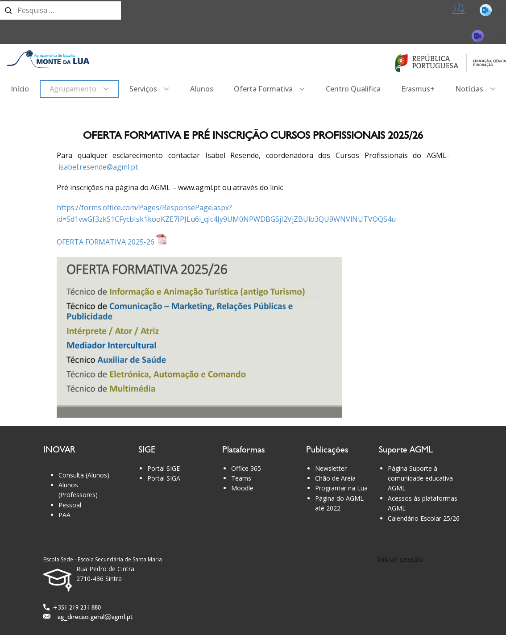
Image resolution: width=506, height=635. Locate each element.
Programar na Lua (341, 488)
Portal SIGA (163, 478)
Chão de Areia (335, 478)
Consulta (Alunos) (83, 475)
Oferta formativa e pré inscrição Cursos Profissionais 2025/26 (253, 135)
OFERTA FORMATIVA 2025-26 (112, 242)
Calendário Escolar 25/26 (424, 518)
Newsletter (331, 468)
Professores (479, 10)
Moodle (242, 488)
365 (493, 10)
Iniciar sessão (400, 559)
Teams (489, 36)
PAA (64, 514)
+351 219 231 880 (72, 607)
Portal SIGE (163, 468)
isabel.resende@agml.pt (98, 167)
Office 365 (246, 468)
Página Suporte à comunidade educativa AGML (420, 478)
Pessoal (69, 505)
